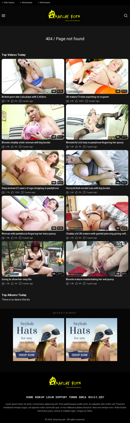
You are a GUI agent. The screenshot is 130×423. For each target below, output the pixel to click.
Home (29, 397)
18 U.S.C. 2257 (96, 397)
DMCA (82, 397)
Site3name (44, 2)
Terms (73, 397)
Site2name (26, 2)
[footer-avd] (38, 339)
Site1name (8, 2)
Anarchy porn (59, 419)
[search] (125, 15)
